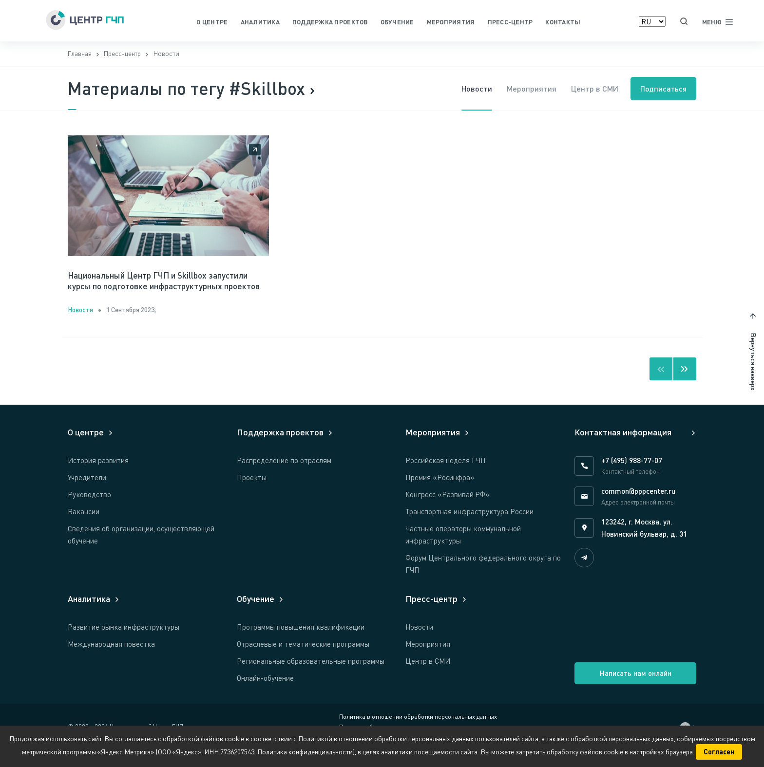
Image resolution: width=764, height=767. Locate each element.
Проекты (252, 493)
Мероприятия (451, 22)
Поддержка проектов (330, 22)
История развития (98, 476)
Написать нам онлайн (635, 689)
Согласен (719, 752)
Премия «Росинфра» (439, 493)
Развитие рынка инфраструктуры (123, 642)
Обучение (397, 22)
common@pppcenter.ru (638, 507)
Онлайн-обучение (265, 694)
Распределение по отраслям (284, 476)
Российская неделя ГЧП (445, 476)
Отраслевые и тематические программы (303, 659)
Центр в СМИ (591, 89)
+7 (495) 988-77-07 (631, 476)
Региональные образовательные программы (310, 677)
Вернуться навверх (753, 378)
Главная (80, 55)
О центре (212, 22)
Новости (473, 89)
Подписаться (662, 89)
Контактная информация (622, 448)
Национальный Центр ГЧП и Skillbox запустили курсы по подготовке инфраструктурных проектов (162, 289)
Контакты (562, 22)
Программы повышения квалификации (300, 642)
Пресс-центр (510, 22)
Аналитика (260, 22)
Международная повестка (111, 659)
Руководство (89, 510)
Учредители (87, 493)
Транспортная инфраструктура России (469, 527)
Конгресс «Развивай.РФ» (447, 510)
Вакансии (83, 527)
